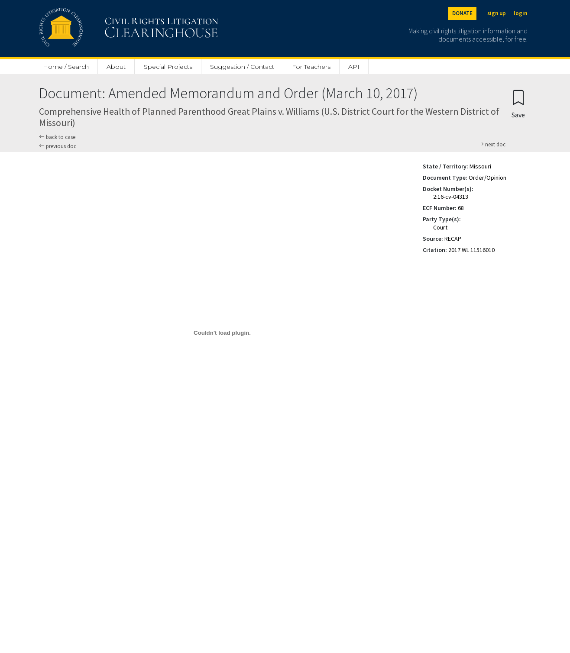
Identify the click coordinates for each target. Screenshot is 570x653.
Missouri (480, 166)
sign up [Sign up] (496, 13)
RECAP (452, 238)
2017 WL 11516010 (471, 250)
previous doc (57, 146)
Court (440, 227)
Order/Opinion (487, 177)
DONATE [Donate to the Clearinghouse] (462, 13)
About (116, 67)
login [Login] (520, 13)
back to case (57, 137)
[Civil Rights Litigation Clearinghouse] (104, 28)
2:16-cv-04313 (450, 196)
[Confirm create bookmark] (518, 103)
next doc (491, 144)
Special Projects (168, 67)
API (353, 67)
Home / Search (66, 67)
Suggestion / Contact (242, 67)
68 (461, 208)
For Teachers (311, 67)
